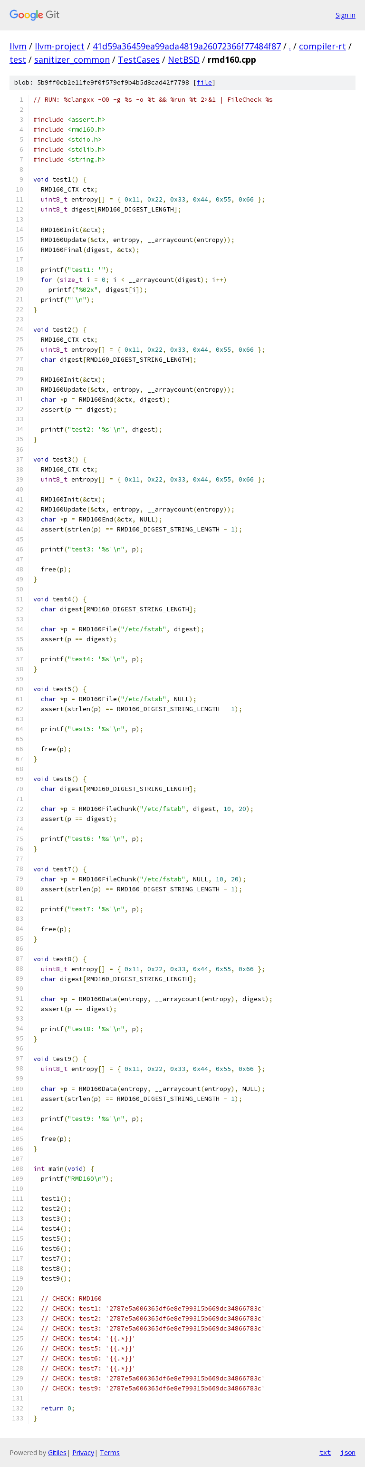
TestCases (139, 59)
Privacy (83, 1452)
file (204, 82)
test (18, 59)
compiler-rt (322, 46)
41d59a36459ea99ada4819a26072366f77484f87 (187, 46)
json (347, 1452)
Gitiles (57, 1452)
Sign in (345, 14)
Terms (110, 1452)
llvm (18, 46)
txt (325, 1452)
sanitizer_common (72, 59)
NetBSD (184, 59)
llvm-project (60, 46)
